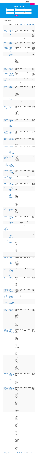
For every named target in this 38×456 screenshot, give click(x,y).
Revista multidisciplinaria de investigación (6, 330)
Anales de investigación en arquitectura (6, 129)
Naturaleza (10, 376)
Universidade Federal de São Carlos (11, 177)
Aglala (4, 97)
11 (17, 452)
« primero (5, 452)
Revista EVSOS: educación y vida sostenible (6, 58)
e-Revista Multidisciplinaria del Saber (6, 388)
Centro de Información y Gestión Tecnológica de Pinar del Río (11, 44)
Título (7, 8)
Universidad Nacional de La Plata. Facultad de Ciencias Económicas (11, 218)
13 (21, 452)
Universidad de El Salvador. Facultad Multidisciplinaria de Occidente (11, 331)
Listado (32, 4)
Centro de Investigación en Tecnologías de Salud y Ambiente (11, 389)
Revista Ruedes (6, 38)
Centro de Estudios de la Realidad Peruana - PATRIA (11, 279)
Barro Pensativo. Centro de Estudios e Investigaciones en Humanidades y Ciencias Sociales (11, 134)
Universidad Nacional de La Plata (11, 157)
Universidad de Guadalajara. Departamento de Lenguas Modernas (11, 125)
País (24, 8)
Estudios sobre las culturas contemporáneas (6, 181)
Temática (16, 8)
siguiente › (31, 452)
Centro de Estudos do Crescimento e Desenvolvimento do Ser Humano (11, 302)
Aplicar (16, 15)
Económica (5, 216)
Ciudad (7, 11)
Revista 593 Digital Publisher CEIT (6, 208)
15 (24, 452)
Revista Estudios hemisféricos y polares (6, 290)
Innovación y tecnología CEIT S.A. (11, 210)
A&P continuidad (6, 170)
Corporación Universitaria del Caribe (11, 184)
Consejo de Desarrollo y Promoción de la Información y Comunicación (11, 189)
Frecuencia (24, 11)
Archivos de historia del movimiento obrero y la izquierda (5, 296)
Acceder (27, 1)
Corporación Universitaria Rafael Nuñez (11, 98)
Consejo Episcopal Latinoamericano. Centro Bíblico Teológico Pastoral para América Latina (11, 235)
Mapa (37, 4)
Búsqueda (5, 183)
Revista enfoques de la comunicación (6, 188)
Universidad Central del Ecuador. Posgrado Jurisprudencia (11, 49)
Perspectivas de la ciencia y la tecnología (6, 193)
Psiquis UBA (5, 221)
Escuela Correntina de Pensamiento (11, 254)
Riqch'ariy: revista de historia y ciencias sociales (6, 240)
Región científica (6, 373)
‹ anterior (9, 452)
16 (26, 452)
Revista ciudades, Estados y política (6, 107)
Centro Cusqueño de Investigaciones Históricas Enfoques (11, 241)
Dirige (33, 24)
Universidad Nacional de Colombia (10, 107)
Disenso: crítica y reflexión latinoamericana (6, 132)
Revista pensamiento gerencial (5, 31)
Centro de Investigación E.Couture (11, 357)
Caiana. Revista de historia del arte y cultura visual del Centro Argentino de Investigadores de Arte (6, 228)
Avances (5, 42)
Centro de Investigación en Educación (11, 374)
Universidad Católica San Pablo (11, 120)
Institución (16, 11)
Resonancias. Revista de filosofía (5, 79)
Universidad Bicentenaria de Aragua (11, 222)
